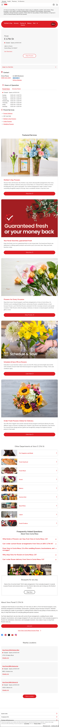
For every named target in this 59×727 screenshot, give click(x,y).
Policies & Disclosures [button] (29, 720)
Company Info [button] (29, 717)
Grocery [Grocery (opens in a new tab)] (4, 1)
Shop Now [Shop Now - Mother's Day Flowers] (34, 193)
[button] (53, 4)
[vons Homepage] (5, 5)
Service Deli (26, 497)
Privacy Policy (37, 723)
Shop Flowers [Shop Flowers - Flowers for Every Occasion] (33, 315)
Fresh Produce (26, 523)
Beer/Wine (26, 505)
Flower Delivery (7, 113)
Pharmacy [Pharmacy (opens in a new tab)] (14, 1)
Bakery (26, 488)
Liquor (26, 514)
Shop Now (31, 592)
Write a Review (17, 80)
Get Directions (8, 51)
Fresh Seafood (26, 462)
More (53, 24)
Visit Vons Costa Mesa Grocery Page (30, 631)
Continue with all (55, 725)
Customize (26, 723)
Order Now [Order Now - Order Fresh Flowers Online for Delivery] (34, 434)
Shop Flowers (29, 56)
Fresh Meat (26, 470)
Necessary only (46, 725)
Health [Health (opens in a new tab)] (9, 1)
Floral (26, 479)
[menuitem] (8, 24)
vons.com (36, 626)
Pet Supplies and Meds (26, 453)
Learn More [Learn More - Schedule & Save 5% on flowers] (34, 374)
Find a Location (30, 696)
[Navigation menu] (2, 4)
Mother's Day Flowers (9, 119)
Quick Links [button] (29, 713)
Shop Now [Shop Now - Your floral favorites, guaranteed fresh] (34, 252)
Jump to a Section (29, 67)
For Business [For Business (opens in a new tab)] (21, 1)
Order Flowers (7, 121)
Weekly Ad (5, 658)
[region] (29, 724)
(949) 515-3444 (6, 78)
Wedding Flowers (8, 124)
